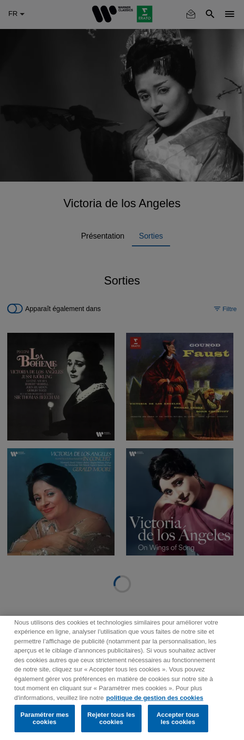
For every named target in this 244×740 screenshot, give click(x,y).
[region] (122, 678)
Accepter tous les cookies (178, 718)
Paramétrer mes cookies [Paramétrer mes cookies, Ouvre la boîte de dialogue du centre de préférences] (44, 718)
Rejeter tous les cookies (111, 718)
